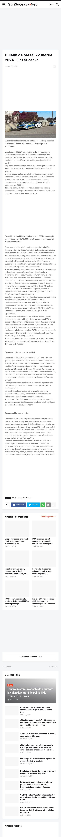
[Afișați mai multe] (53, 504)
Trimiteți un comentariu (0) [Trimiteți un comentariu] (31, 657)
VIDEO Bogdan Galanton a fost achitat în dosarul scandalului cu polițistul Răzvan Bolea (37, 797)
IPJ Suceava (16, 498)
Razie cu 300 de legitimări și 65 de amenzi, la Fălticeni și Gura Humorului (44, 601)
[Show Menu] (4, 4)
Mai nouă (7, 666)
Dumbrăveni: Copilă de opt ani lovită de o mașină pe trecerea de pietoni (38, 772)
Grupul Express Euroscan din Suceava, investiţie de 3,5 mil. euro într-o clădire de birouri (37, 810)
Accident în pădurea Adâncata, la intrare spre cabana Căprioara (38, 735)
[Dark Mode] (51, 4)
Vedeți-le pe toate (47, 517)
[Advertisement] (30, 29)
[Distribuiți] (54, 66)
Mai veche (53, 666)
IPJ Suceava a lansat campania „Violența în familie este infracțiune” (42, 541)
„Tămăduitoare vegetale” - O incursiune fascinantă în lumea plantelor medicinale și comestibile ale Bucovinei (38, 722)
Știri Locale (27, 498)
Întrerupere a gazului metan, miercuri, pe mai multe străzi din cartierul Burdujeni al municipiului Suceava (36, 784)
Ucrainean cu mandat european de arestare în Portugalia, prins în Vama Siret (36, 709)
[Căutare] (57, 4)
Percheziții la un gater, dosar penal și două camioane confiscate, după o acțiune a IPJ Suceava (17, 571)
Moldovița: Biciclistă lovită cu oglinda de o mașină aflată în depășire (37, 760)
